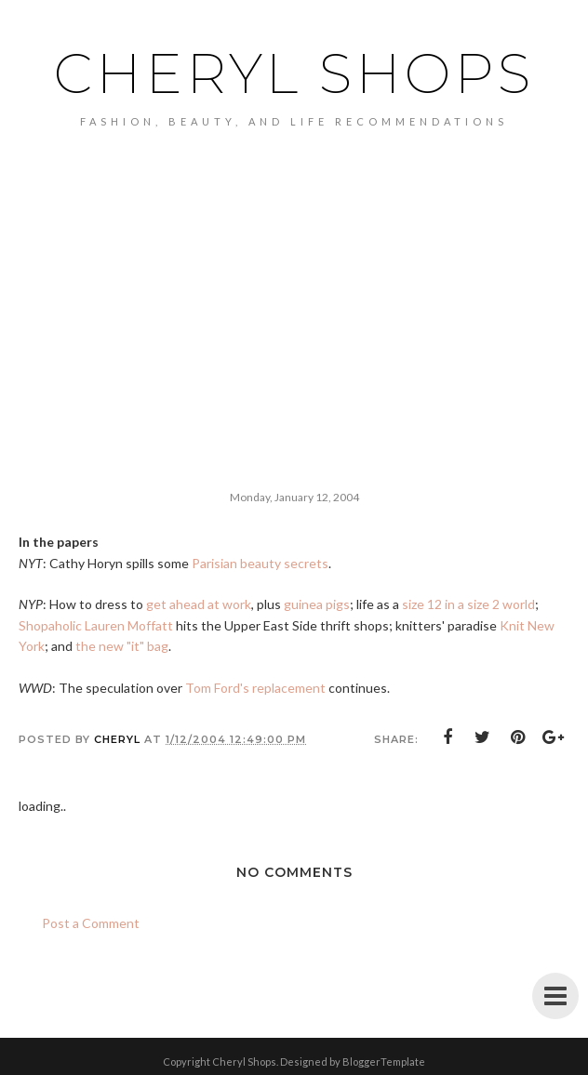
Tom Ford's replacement (255, 688)
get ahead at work (198, 604)
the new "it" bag (121, 646)
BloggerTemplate (383, 1061)
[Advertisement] (294, 267)
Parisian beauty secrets (260, 563)
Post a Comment (91, 923)
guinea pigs (317, 604)
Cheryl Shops (294, 73)
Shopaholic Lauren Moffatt (96, 625)
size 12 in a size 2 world (468, 604)
